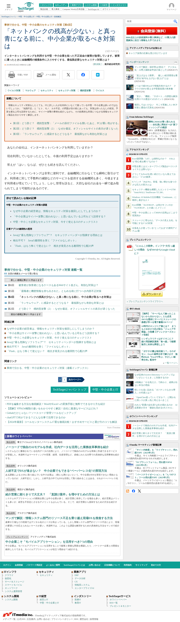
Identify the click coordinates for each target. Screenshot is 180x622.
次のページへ (74, 379)
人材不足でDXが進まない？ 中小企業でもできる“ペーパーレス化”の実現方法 (56, 470)
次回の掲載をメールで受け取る (23, 273)
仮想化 (8, 578)
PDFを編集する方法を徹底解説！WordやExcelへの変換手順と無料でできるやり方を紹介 (56, 404)
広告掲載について (112, 565)
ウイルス (100, 90)
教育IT (78, 603)
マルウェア (30, 90)
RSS (127, 491)
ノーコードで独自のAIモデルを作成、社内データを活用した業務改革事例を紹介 (57, 447)
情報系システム (82, 585)
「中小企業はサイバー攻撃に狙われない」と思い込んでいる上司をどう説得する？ (59, 216)
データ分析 (80, 578)
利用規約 (128, 565)
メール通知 (50, 75)
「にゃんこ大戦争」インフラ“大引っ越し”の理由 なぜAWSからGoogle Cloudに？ (154, 250)
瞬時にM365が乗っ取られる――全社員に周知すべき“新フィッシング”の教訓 (162, 124)
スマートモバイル (13, 585)
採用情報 (94, 619)
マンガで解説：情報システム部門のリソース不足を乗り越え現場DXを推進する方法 (59, 518)
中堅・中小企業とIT (105, 389)
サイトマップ (141, 565)
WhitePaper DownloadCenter (111, 437)
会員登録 (19, 565)
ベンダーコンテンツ (139, 62)
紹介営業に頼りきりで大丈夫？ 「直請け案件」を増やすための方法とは (52, 494)
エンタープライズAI (84, 588)
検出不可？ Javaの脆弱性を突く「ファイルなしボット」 (45, 240)
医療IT (78, 599)
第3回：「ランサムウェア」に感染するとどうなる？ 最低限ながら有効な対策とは (60, 134)
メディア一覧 (9, 619)
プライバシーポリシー (62, 619)
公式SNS (21, 619)
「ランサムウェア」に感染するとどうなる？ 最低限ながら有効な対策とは (61, 303)
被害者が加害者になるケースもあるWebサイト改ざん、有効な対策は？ (58, 285)
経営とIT (44, 599)
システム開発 (11, 599)
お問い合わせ (94, 565)
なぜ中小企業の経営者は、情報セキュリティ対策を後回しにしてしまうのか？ (57, 211)
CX (76, 581)
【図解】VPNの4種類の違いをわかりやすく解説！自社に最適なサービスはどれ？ (52, 408)
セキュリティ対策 (66, 90)
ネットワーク (11, 588)
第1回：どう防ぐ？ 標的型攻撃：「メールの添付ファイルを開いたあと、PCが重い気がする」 (66, 123)
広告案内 (31, 619)
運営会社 (84, 619)
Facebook (133, 491)
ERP (77, 575)
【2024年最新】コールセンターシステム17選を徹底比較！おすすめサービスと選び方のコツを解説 (62, 422)
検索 (175, 21)
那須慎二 (98, 64)
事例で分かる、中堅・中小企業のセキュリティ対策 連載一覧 (43, 269)
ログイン (7, 565)
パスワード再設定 (34, 565)
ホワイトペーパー (118, 599)
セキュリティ (46, 90)
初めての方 (156, 565)
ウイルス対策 (14, 90)
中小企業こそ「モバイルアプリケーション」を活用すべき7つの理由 (49, 541)
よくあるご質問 (53, 565)
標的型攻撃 (85, 90)
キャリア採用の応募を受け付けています (148, 53)
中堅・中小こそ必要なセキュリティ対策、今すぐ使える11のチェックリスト (55, 222)
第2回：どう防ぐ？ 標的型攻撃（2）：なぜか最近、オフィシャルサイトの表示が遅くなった (65, 128)
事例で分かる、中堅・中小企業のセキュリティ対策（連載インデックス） (48, 368)
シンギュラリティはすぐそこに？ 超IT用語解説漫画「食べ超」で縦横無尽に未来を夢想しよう (158, 341)
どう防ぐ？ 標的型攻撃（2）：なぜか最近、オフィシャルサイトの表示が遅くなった (67, 309)
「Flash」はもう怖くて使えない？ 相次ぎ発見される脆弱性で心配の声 (53, 246)
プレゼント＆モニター (120, 606)
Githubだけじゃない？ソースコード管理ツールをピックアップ (41, 413)
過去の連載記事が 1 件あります (26, 314)
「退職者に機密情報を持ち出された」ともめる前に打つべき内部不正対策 (60, 291)
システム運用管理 (13, 591)
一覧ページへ (171, 363)
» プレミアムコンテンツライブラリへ (145, 301)
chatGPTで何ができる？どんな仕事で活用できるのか (36, 417)
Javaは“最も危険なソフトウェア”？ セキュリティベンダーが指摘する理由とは (57, 235)
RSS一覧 (114, 603)
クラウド (9, 575)
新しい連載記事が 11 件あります (26, 280)
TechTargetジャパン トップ (69, 389)
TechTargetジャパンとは (74, 565)
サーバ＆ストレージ (14, 581)
